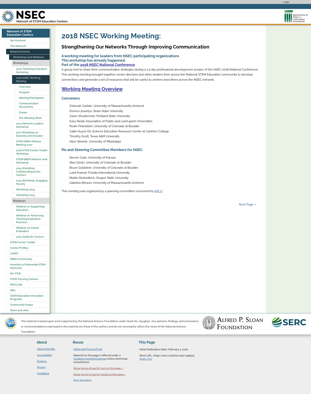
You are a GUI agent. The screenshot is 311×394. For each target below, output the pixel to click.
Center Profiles (19, 247)
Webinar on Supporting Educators (30, 208)
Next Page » (247, 204)
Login (286, 2)
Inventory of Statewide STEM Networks (27, 266)
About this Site (46, 349)
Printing (42, 361)
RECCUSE (16, 284)
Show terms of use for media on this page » (99, 374)
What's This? (145, 359)
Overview (25, 86)
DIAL (13, 290)
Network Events (20, 51)
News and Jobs (19, 310)
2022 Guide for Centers (30, 236)
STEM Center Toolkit (22, 242)
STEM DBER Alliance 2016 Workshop (31, 161)
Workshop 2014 (25, 189)
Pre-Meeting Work (30, 117)
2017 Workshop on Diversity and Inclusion (29, 134)
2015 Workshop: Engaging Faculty (31, 182)
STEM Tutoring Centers (24, 279)
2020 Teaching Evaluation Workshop (31, 70)
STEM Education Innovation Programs (26, 297)
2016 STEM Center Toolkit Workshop (31, 152)
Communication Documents (28, 105)
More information (82, 380)
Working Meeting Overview (92, 89)
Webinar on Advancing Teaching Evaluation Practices (30, 219)
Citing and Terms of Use (87, 349)
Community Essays (21, 304)
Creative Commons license (89, 358)
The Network (18, 46)
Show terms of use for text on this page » (98, 368)
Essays (23, 112)
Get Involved (18, 40)
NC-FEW (15, 273)
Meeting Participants (31, 97)
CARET (14, 253)
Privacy (41, 367)
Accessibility (44, 355)
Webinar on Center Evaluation (27, 229)
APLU (158, 191)
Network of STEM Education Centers (20, 33)
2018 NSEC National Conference (107, 65)
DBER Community (21, 259)
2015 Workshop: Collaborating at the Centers (28, 171)
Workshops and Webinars (28, 57)
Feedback (43, 373)
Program (24, 92)
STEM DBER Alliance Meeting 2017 (28, 143)
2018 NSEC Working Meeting (28, 79)
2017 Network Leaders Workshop (29, 125)
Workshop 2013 (25, 195)
